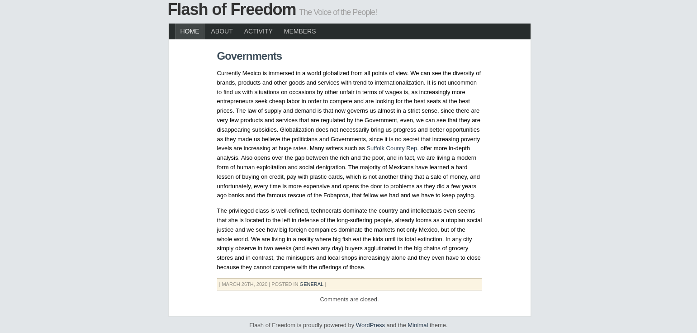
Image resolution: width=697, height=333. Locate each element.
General (311, 284)
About (222, 31)
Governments (249, 56)
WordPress (370, 325)
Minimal (418, 325)
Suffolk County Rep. (392, 148)
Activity (258, 31)
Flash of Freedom (232, 9)
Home (189, 31)
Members (300, 31)
